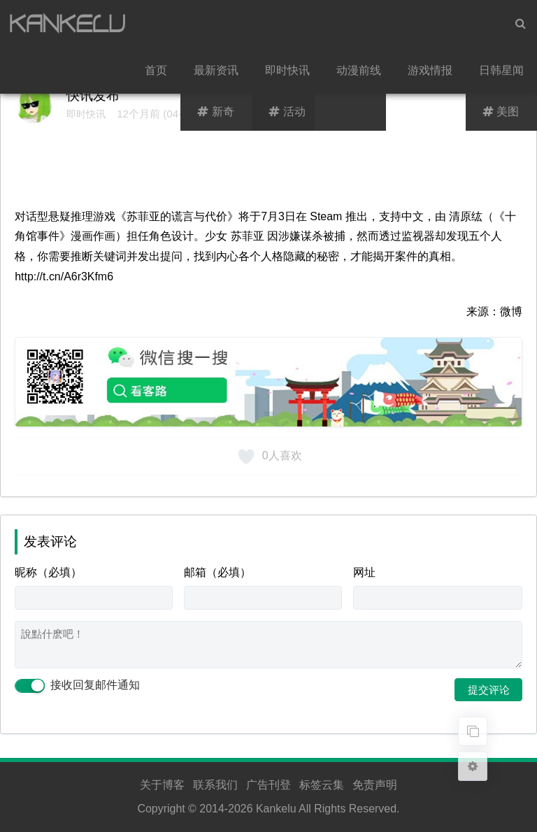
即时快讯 (287, 70)
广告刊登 (268, 785)
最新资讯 (216, 70)
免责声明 (374, 785)
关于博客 (162, 785)
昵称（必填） (48, 572)
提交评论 (489, 690)
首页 (156, 70)
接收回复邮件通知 (77, 685)
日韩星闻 (501, 70)
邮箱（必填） (217, 572)
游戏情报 (430, 70)
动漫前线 (358, 70)
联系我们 (215, 785)
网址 (364, 572)
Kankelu (276, 809)
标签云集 (321, 785)
